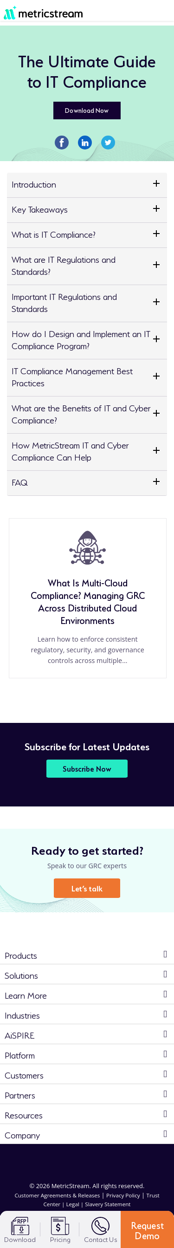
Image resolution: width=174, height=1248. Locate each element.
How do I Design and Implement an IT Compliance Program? (81, 339)
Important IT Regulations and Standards (64, 301)
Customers (24, 1074)
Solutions (21, 974)
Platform (20, 1054)
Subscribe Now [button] (87, 768)
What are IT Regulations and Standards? (64, 264)
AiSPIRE (19, 1034)
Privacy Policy (123, 1195)
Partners (20, 1094)
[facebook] (69, 1159)
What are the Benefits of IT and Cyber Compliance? (81, 413)
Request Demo (147, 1229)
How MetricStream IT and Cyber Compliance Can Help (70, 450)
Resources (24, 1114)
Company (22, 1134)
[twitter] (104, 1159)
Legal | (75, 1204)
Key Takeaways (40, 208)
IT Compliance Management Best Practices (72, 376)
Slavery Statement (107, 1204)
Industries (22, 1014)
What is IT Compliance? (54, 233)
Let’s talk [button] (87, 887)
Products (21, 954)
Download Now (87, 109)
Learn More (26, 994)
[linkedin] (34, 1159)
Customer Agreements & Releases (57, 1195)
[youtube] (139, 1159)
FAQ (20, 481)
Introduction (34, 183)
